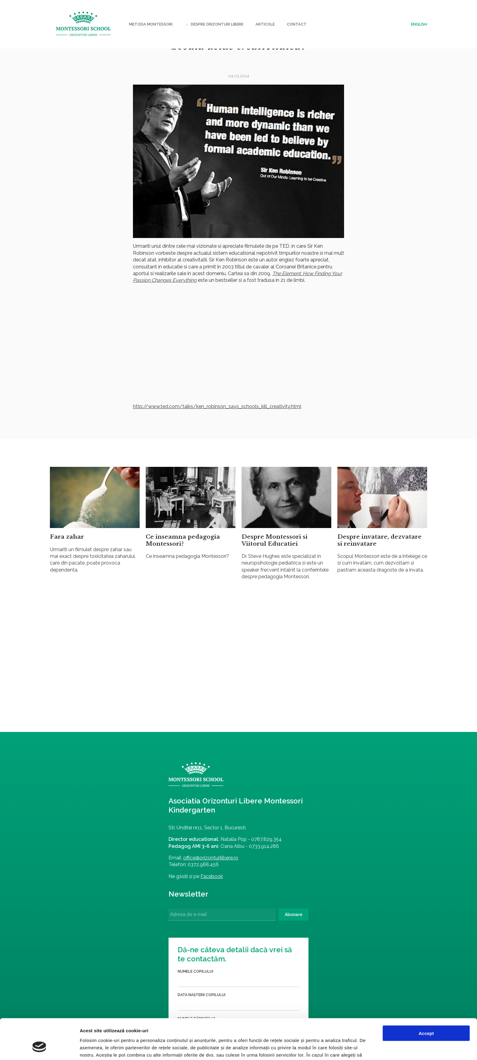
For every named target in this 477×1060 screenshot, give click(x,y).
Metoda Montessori (150, 24)
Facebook (137, 882)
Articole (265, 24)
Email (259, 890)
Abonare (217, 920)
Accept (426, 999)
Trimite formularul (314, 921)
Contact (297, 24)
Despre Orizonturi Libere (214, 24)
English (419, 24)
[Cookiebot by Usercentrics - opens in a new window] (39, 1048)
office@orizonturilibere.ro (135, 864)
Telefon (262, 867)
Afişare (304, 1048)
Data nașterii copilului (277, 819)
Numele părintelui (272, 843)
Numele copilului (271, 796)
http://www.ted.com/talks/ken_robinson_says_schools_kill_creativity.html (217, 406)
